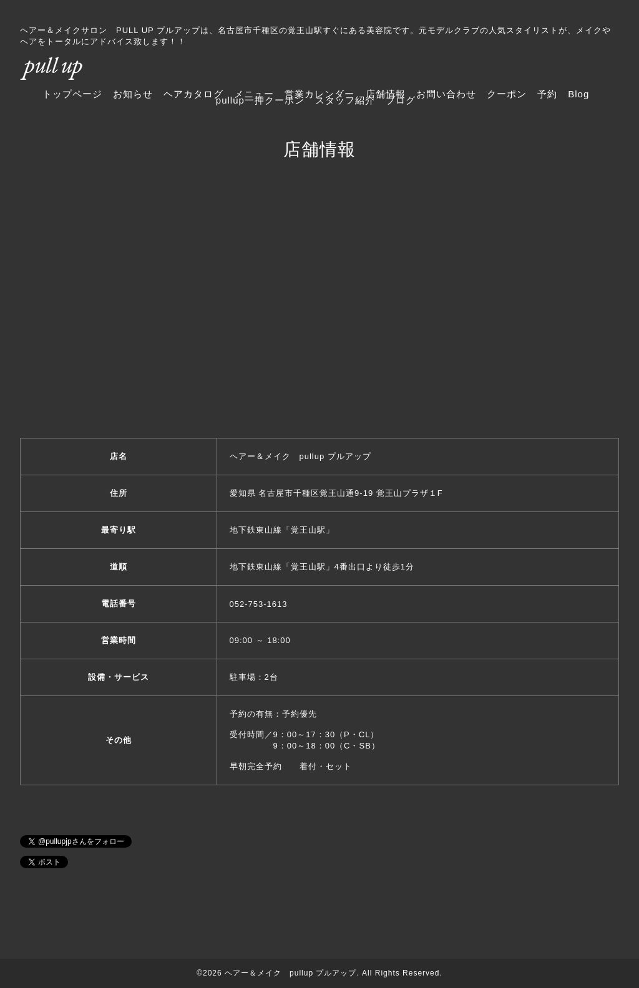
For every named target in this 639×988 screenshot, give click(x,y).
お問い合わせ (446, 94)
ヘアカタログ (193, 94)
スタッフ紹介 (345, 100)
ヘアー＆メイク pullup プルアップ (290, 973)
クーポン (507, 94)
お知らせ (133, 94)
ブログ (401, 100)
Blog (578, 94)
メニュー (254, 94)
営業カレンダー (319, 94)
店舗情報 (386, 94)
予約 (547, 94)
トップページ (72, 94)
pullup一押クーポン (260, 100)
